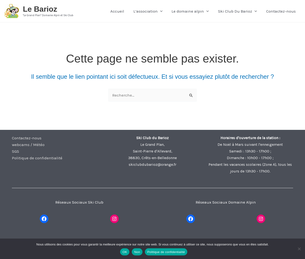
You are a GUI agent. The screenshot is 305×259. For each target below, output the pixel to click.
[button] (163, 11)
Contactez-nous (281, 11)
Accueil (122, 11)
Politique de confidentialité (37, 158)
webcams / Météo (28, 144)
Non (137, 252)
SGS (15, 151)
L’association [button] (151, 11)
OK (124, 252)
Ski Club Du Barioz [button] (239, 11)
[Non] (299, 248)
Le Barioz (40, 9)
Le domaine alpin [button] (193, 11)
